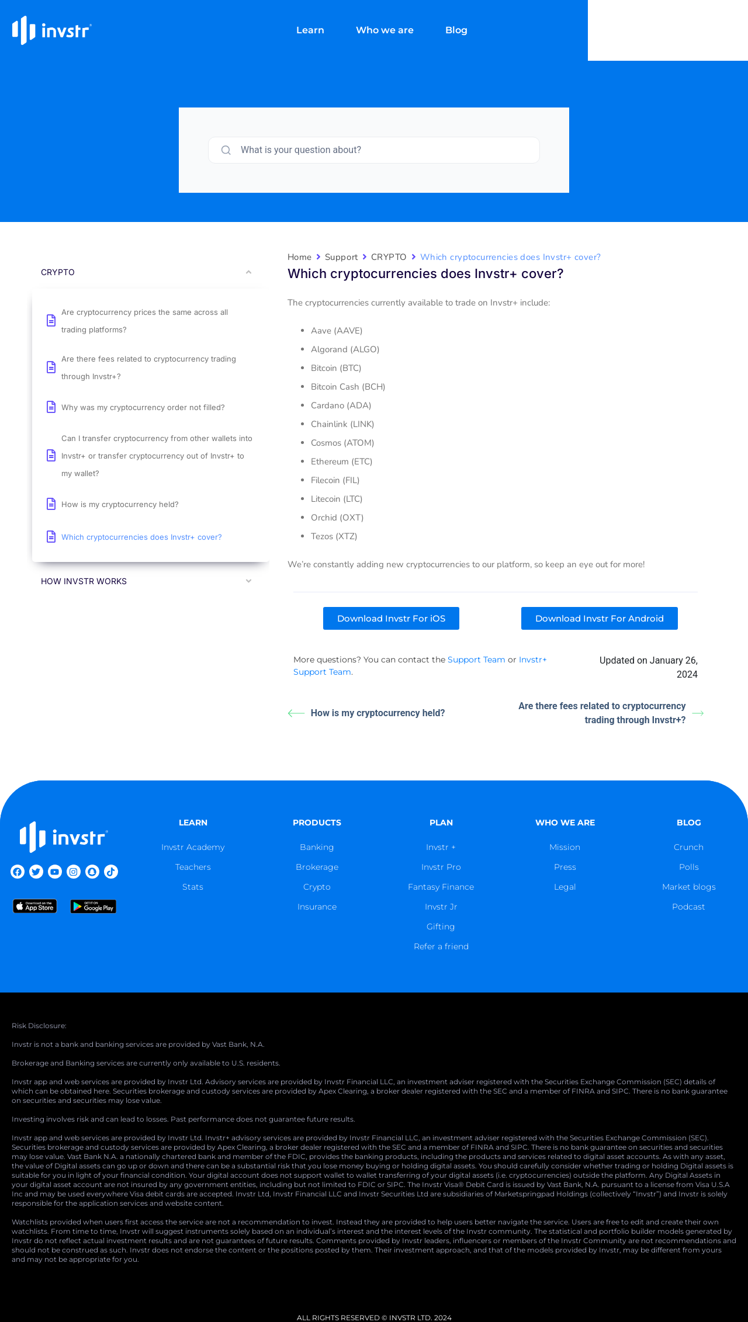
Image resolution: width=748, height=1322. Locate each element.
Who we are (477, 20)
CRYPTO (389, 257)
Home (300, 257)
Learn (403, 20)
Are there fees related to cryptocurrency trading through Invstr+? (611, 713)
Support (341, 257)
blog (689, 822)
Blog (549, 20)
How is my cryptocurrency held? (366, 713)
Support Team (476, 659)
